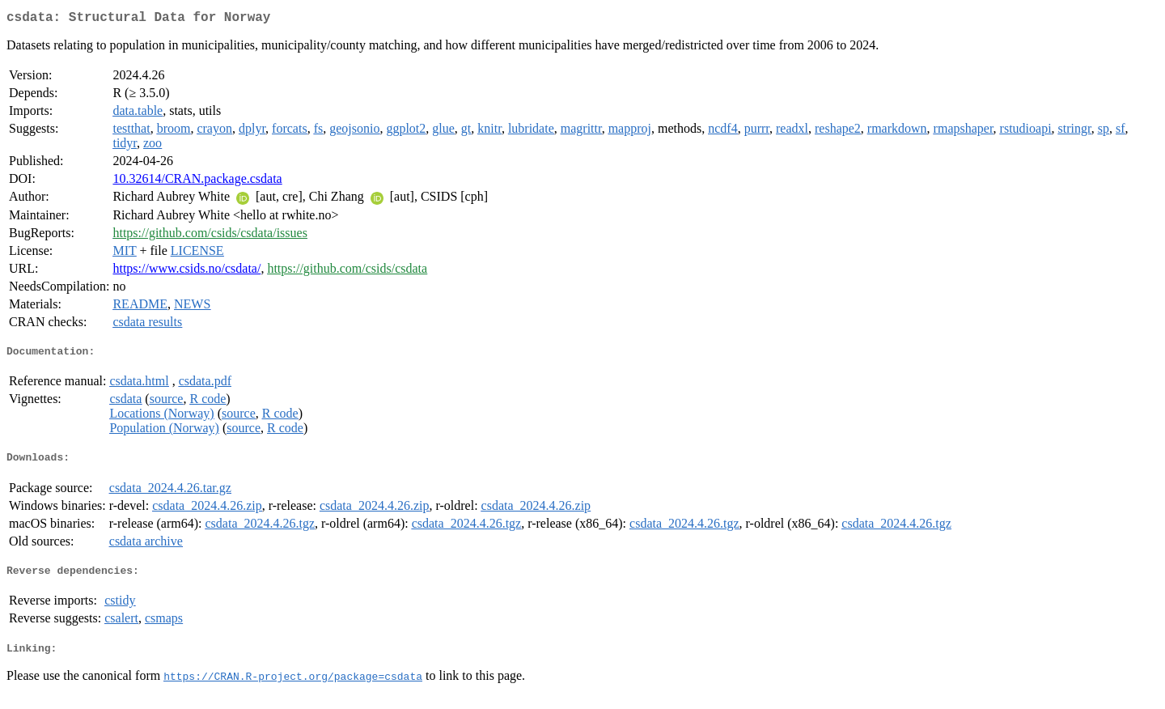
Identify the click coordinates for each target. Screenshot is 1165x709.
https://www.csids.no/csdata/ (186, 271)
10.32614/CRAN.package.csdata (197, 182)
